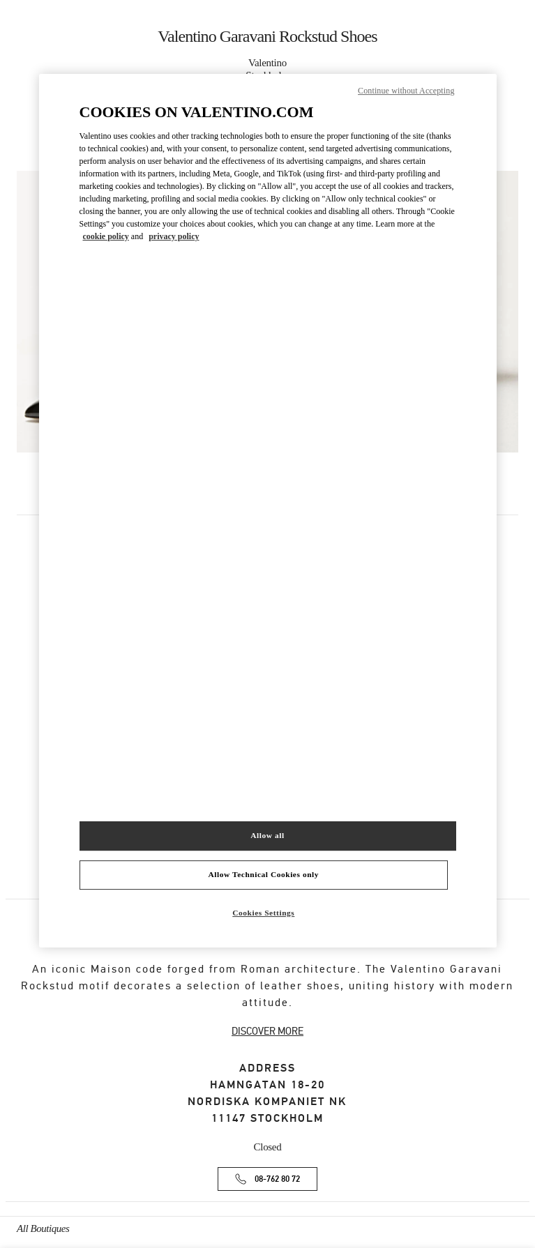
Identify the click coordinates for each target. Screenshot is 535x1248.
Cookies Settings (263, 912)
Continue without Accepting (406, 91)
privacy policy (174, 236)
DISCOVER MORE (267, 1031)
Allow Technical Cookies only (264, 874)
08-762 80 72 (277, 1179)
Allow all (267, 835)
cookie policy (106, 236)
